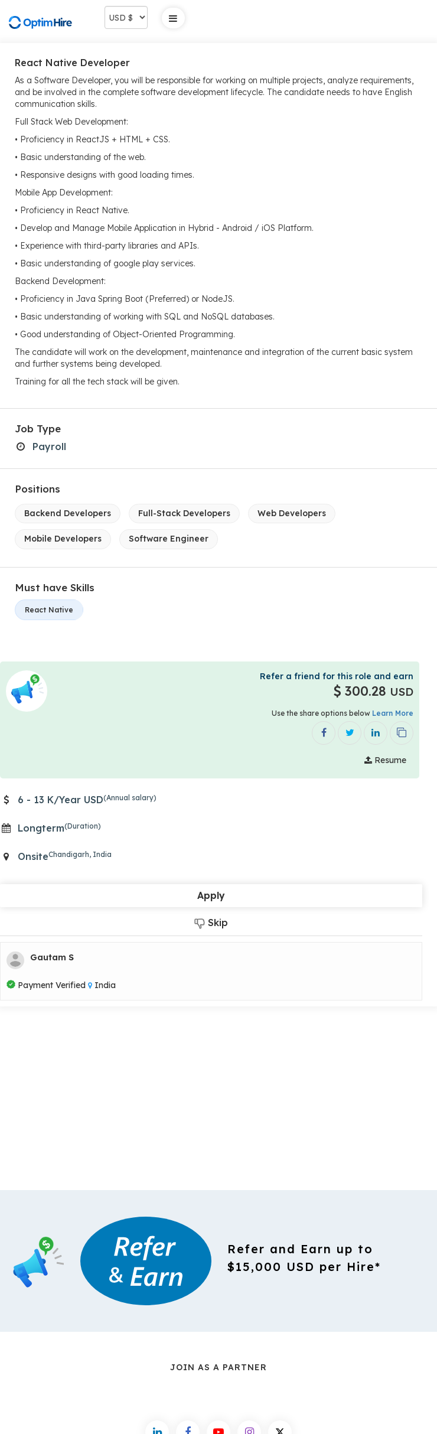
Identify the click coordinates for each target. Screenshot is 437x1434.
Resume (385, 760)
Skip (211, 923)
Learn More (392, 713)
